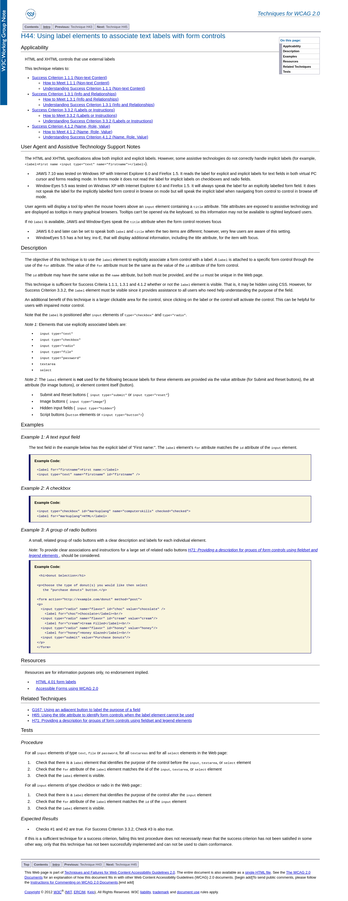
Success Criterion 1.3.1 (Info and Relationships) (74, 94)
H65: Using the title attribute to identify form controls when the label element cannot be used (113, 710)
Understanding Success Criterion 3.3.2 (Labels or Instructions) (98, 121)
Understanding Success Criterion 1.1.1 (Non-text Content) (94, 88)
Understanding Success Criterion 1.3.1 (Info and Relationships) (98, 105)
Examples (290, 56)
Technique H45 (112, 26)
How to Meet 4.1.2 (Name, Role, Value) (77, 132)
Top (26, 859)
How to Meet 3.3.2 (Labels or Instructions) (80, 115)
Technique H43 (73, 26)
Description (291, 51)
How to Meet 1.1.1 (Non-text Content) (76, 83)
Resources (290, 61)
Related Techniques (297, 66)
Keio (91, 887)
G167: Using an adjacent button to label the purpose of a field (86, 705)
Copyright (32, 887)
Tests (286, 71)
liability (145, 887)
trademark (161, 887)
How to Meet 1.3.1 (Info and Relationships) (80, 99)
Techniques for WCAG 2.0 (288, 14)
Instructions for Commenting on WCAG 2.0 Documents (74, 877)
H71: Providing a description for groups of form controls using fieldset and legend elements (112, 716)
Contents (32, 26)
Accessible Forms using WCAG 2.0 (67, 683)
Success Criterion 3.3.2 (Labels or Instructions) (73, 110)
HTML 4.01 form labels (56, 677)
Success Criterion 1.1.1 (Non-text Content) (69, 77)
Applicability (292, 46)
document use (188, 887)
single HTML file (258, 867)
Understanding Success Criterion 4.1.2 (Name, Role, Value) (95, 137)
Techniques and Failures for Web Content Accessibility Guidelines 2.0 (119, 867)
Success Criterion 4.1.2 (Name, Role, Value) (71, 126)
